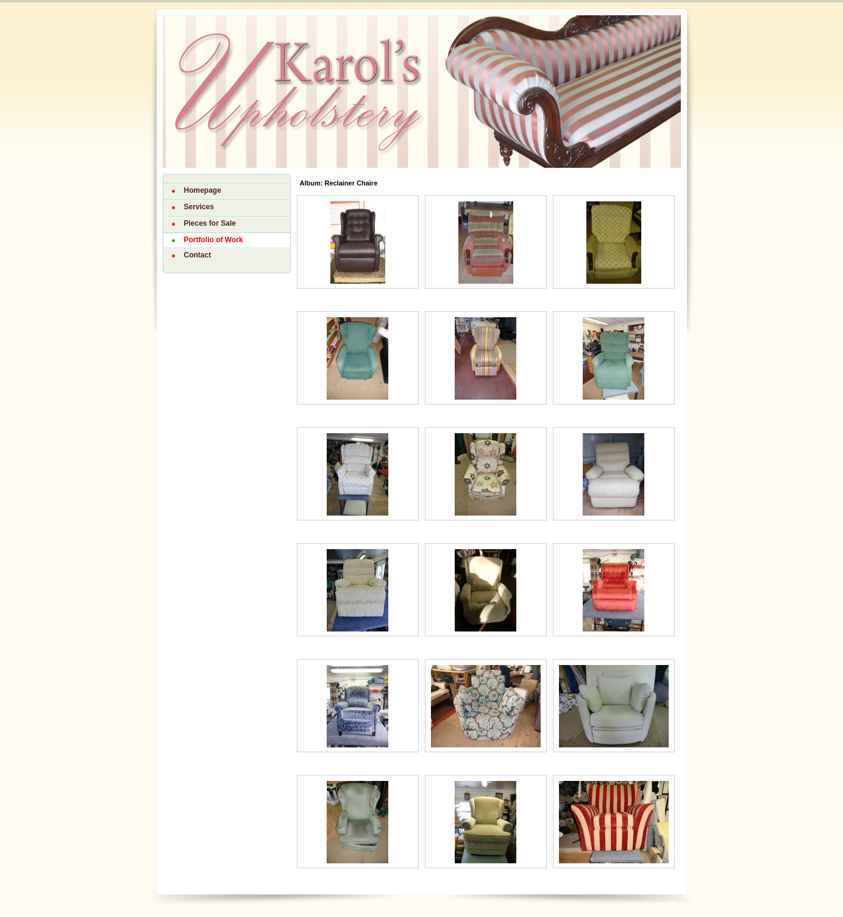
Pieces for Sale (210, 223)
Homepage (202, 190)
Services (199, 207)
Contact (198, 255)
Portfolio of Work (213, 240)
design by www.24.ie (653, 904)
